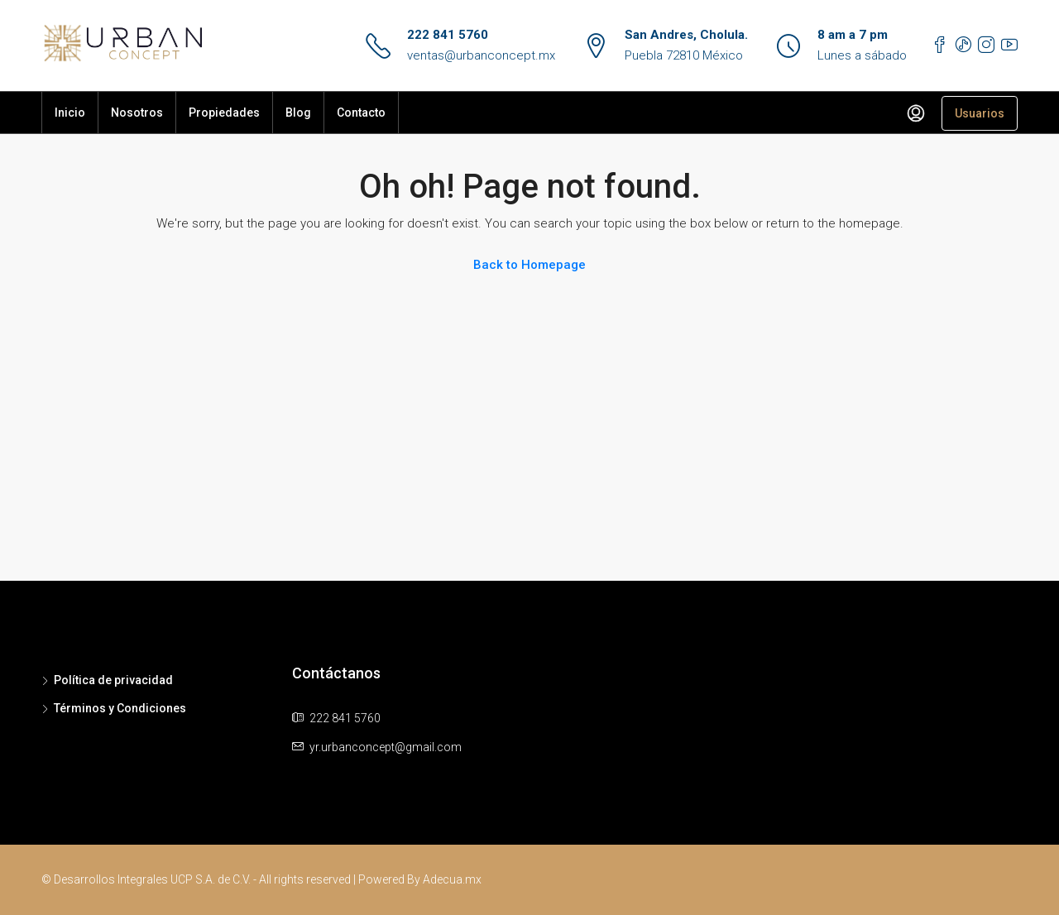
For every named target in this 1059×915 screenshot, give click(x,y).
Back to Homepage (529, 264)
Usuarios (979, 113)
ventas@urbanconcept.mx (481, 55)
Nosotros (137, 112)
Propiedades (224, 112)
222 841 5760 (447, 34)
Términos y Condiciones (120, 708)
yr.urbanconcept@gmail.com (385, 747)
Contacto (361, 112)
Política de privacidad (113, 680)
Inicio (70, 112)
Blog (298, 112)
